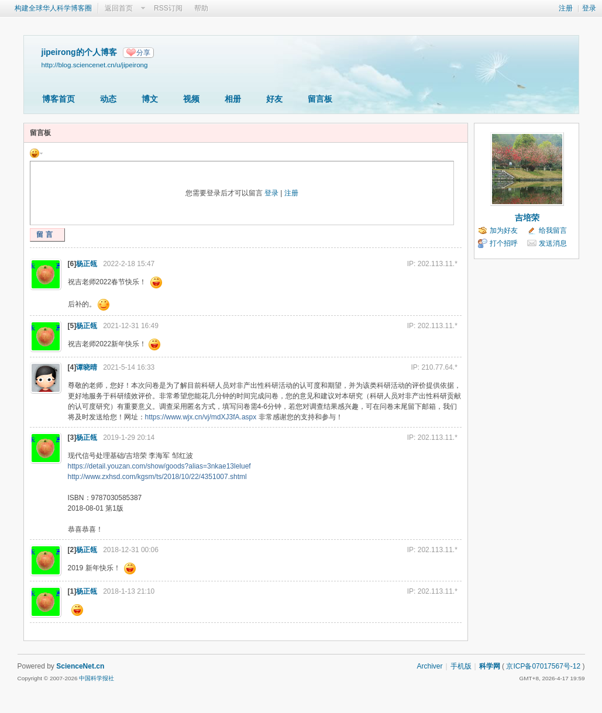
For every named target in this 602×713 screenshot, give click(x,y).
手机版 (461, 666)
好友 (274, 99)
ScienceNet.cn (80, 666)
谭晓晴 (86, 367)
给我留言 (553, 230)
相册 (233, 99)
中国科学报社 (96, 678)
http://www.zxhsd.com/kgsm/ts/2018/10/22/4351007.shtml (157, 477)
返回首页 (119, 8)
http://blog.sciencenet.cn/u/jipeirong (95, 64)
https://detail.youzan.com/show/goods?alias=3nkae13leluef (159, 466)
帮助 (201, 8)
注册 (566, 8)
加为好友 (504, 230)
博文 (150, 99)
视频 (191, 99)
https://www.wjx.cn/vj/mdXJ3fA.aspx (201, 417)
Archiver (429, 666)
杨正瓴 (86, 264)
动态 (108, 99)
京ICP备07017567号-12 (543, 666)
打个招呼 (504, 243)
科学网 (489, 666)
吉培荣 (527, 217)
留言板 (320, 99)
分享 (143, 53)
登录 (589, 8)
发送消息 (553, 243)
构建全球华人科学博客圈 (53, 8)
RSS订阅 (168, 8)
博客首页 (58, 99)
